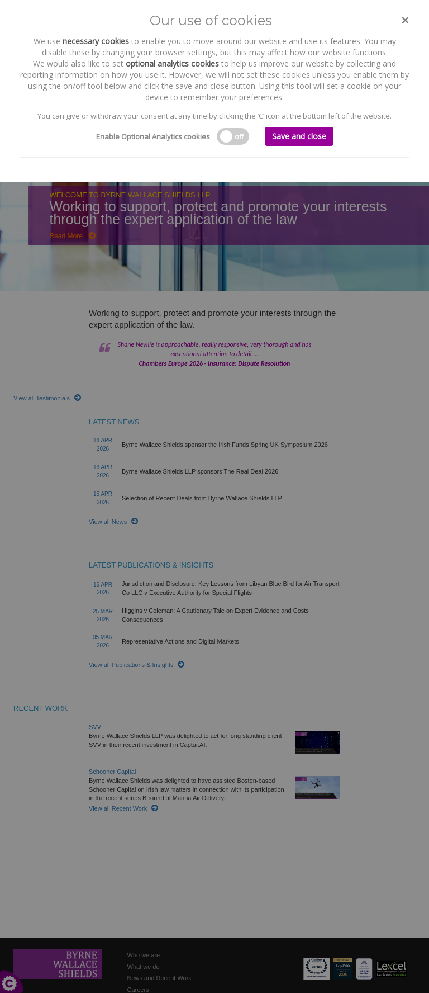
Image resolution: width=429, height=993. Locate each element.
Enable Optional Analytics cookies (153, 136)
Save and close (299, 136)
